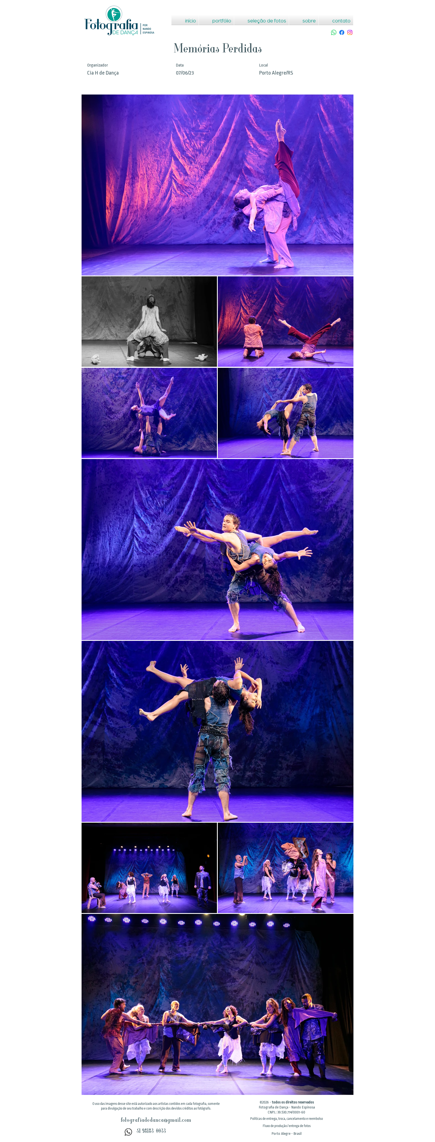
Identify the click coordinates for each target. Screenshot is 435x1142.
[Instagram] (350, 32)
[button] (286, 1119)
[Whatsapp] (333, 32)
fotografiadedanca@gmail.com (156, 1120)
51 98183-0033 (151, 1131)
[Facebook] (341, 32)
